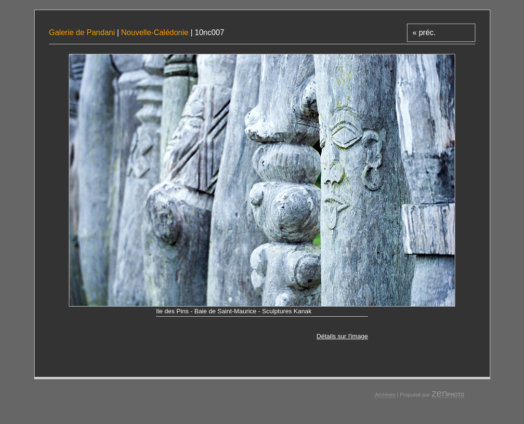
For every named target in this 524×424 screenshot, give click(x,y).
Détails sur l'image (342, 336)
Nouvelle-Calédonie (155, 32)
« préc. (423, 32)
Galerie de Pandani (83, 32)
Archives (385, 395)
